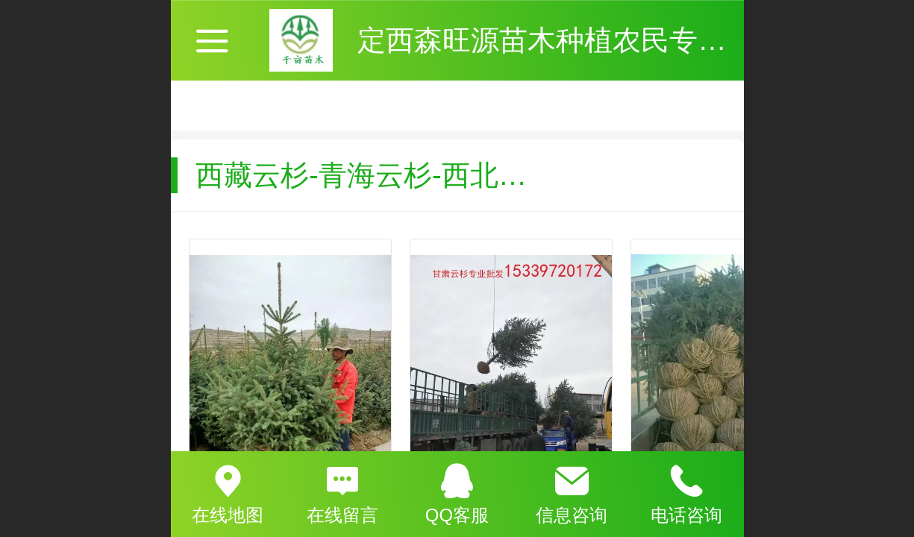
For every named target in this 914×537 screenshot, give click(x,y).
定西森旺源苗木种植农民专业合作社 (584, 40)
